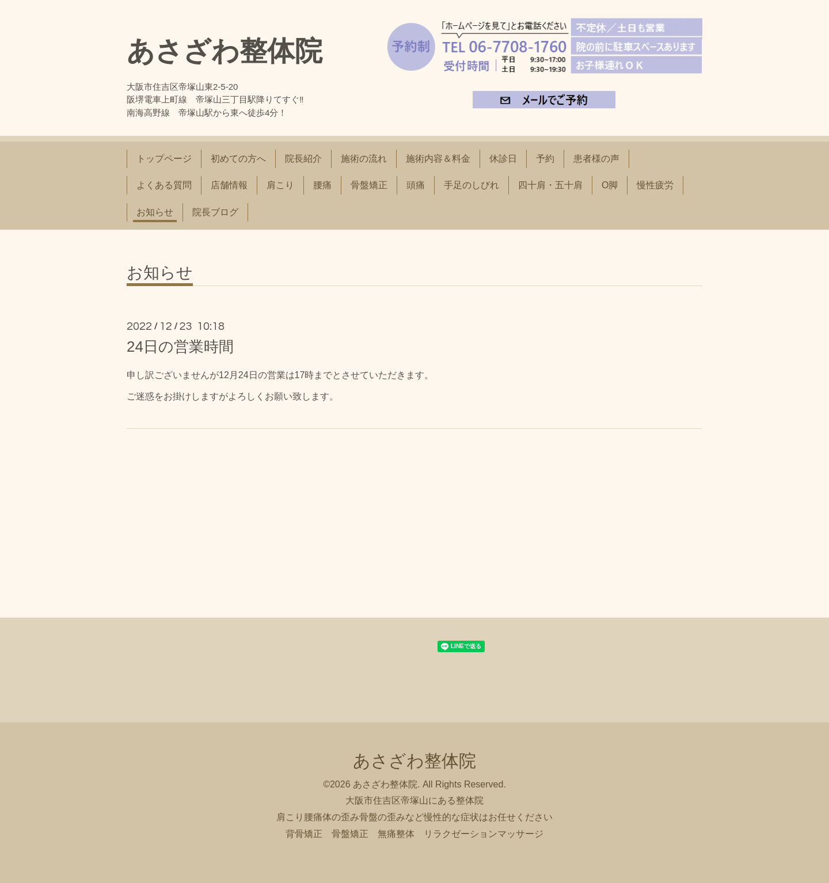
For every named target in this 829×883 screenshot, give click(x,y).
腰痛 (322, 185)
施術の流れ (364, 158)
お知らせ (154, 212)
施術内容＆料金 (438, 158)
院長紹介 (303, 158)
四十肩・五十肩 (550, 185)
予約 (545, 158)
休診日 (503, 158)
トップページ (164, 158)
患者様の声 (596, 158)
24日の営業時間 (180, 346)
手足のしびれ (471, 185)
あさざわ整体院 (224, 51)
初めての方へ (238, 158)
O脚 (610, 185)
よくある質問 (164, 185)
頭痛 (415, 185)
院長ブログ (215, 212)
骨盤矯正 (369, 185)
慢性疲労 (655, 185)
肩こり (280, 185)
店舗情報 (229, 185)
